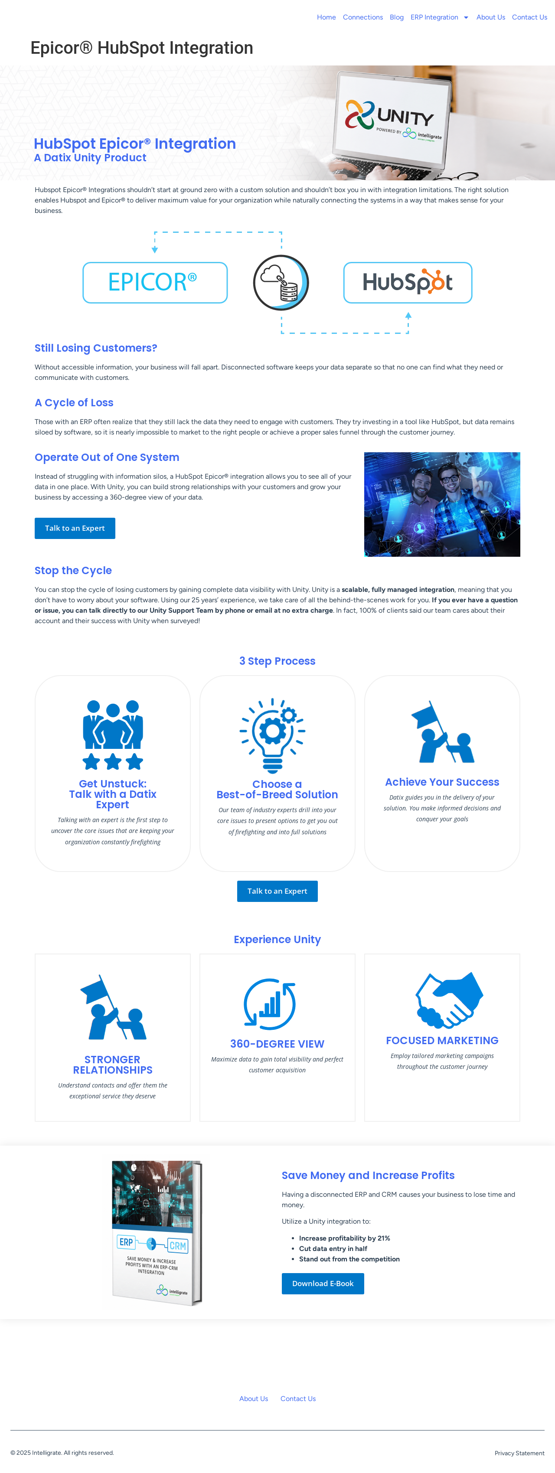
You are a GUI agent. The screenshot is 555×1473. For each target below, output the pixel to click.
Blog (397, 17)
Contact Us (529, 17)
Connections (363, 17)
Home (326, 17)
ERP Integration (440, 17)
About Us (491, 17)
